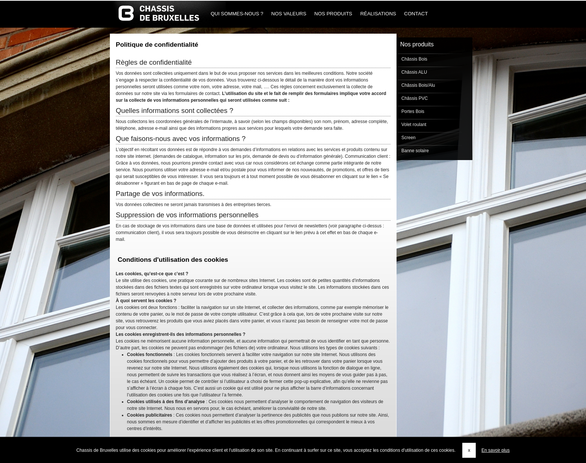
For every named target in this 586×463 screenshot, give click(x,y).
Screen (408, 137)
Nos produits (333, 13)
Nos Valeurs (289, 13)
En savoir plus (495, 450)
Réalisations (378, 13)
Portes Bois (412, 111)
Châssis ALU (413, 72)
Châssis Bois (414, 59)
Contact (416, 13)
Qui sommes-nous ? (237, 13)
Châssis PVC (414, 98)
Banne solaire (414, 150)
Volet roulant (413, 124)
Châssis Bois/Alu (417, 85)
